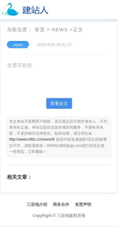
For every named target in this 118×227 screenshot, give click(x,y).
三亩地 (63, 215)
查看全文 (59, 103)
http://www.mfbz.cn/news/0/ (32, 139)
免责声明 (83, 204)
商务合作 (61, 204)
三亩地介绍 (37, 204)
